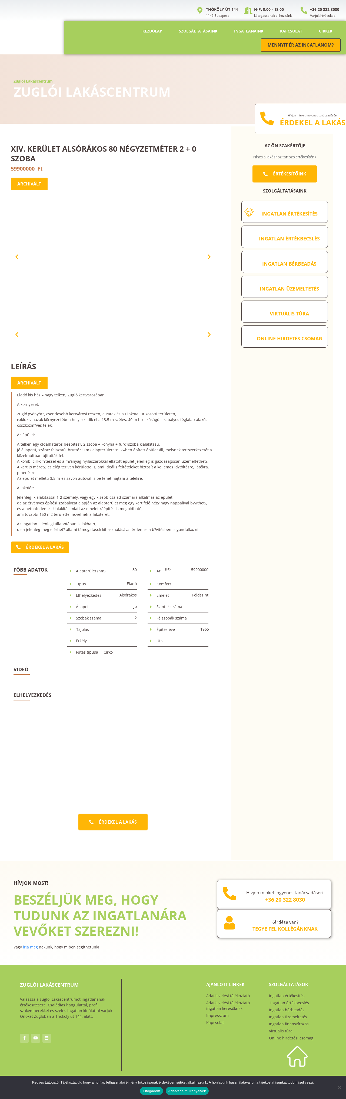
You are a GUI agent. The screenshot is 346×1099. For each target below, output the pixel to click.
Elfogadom (151, 1091)
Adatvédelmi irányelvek (187, 1091)
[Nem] (339, 1087)
